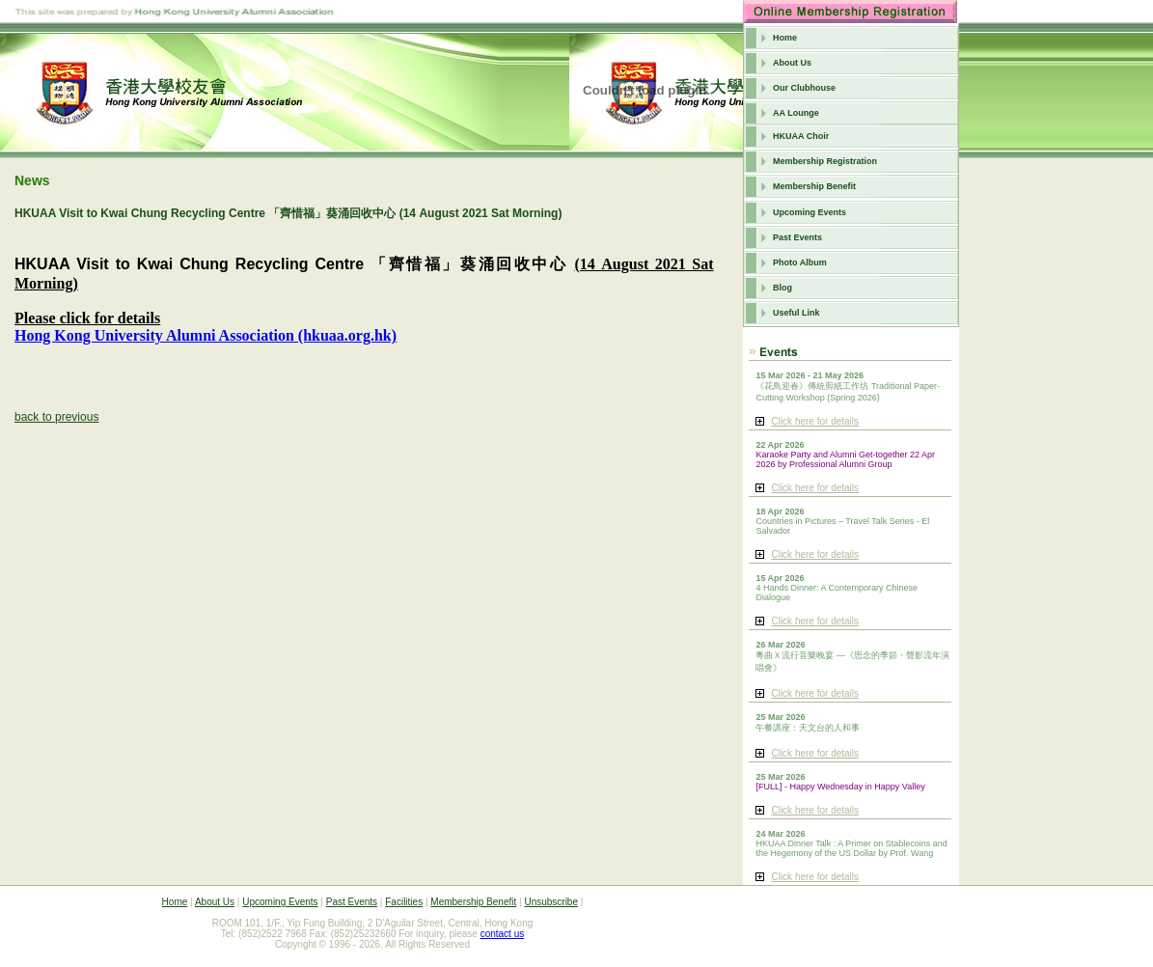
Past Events (797, 237)
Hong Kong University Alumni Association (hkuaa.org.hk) (205, 335)
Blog (782, 287)
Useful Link (796, 313)
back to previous (56, 417)
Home (785, 37)
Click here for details (815, 421)
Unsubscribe (551, 902)
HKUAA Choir (801, 136)
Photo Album (800, 262)
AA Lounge (796, 113)
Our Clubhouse (804, 88)
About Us (792, 63)
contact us (502, 933)
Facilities (404, 902)
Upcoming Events (809, 212)
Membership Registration (825, 161)
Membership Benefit (814, 186)
